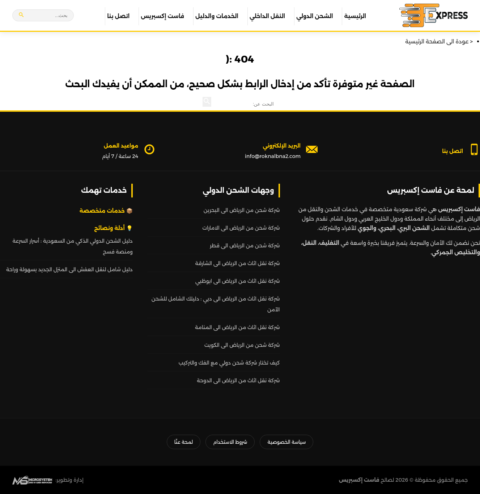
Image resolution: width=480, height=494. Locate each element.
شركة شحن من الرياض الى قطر (245, 245)
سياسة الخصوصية (286, 442)
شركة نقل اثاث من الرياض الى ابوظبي (237, 281)
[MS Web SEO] (32, 480)
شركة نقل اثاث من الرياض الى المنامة (237, 327)
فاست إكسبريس (162, 16)
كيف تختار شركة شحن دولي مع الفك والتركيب (229, 362)
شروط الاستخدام (230, 442)
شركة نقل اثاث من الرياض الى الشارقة (237, 263)
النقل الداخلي (267, 16)
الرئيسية (355, 16)
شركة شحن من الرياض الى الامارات (241, 228)
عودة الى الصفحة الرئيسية (436, 41)
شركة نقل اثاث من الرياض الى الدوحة (238, 380)
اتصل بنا (118, 16)
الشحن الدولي (314, 16)
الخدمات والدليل (216, 16)
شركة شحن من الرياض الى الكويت (242, 345)
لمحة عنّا (183, 442)
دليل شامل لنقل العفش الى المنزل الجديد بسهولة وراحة (69, 269)
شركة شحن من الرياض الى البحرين (242, 210)
